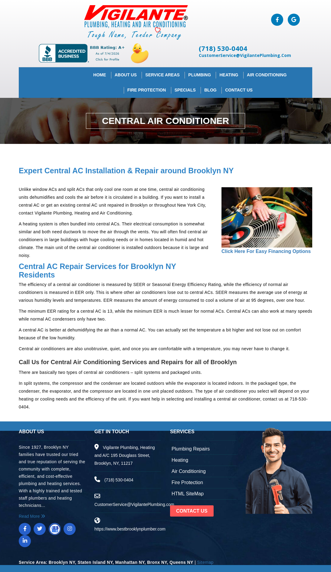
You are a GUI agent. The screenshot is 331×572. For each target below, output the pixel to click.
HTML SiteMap (188, 491)
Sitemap (205, 559)
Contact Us (239, 87)
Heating (228, 72)
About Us (126, 72)
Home (99, 72)
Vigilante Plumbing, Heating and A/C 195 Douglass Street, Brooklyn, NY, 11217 (124, 453)
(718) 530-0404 (236, 45)
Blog (210, 87)
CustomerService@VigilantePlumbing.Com (258, 52)
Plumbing (199, 72)
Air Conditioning (267, 72)
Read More (32, 513)
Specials (185, 87)
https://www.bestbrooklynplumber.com (130, 526)
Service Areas (162, 72)
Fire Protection (146, 87)
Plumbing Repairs (191, 446)
